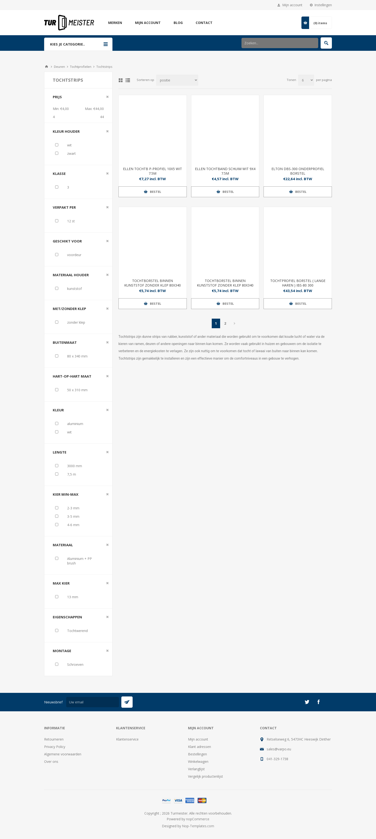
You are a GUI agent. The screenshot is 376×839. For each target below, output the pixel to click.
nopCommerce (197, 819)
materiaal (63, 544)
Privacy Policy (54, 746)
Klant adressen (199, 746)
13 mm (72, 597)
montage (62, 650)
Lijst (128, 80)
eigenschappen (67, 617)
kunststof (74, 288)
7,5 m (71, 474)
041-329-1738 (277, 759)
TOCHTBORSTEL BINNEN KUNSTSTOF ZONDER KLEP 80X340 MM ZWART (225, 285)
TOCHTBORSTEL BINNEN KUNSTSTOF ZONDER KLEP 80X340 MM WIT (152, 285)
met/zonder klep (69, 308)
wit (69, 145)
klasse (59, 173)
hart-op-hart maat (72, 376)
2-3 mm (73, 508)
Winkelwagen (198, 761)
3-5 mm (73, 516)
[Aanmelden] (92, 702)
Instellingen (323, 5)
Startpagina (46, 66)
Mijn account (292, 5)
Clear (107, 97)
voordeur (74, 255)
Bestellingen (197, 754)
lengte (59, 452)
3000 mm (74, 466)
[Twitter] (307, 702)
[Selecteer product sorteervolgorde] (177, 80)
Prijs (57, 96)
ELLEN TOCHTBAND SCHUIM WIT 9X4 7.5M (225, 171)
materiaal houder (71, 274)
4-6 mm (73, 525)
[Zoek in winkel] (279, 43)
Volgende (234, 323)
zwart (71, 153)
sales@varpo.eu (279, 749)
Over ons (51, 761)
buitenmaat (65, 342)
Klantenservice (127, 739)
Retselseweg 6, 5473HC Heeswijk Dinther (299, 739)
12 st (71, 221)
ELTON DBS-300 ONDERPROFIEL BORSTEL (297, 171)
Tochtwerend (77, 630)
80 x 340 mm (77, 356)
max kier (61, 583)
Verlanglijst (196, 769)
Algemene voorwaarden (62, 754)
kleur (58, 410)
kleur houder (66, 131)
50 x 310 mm (77, 390)
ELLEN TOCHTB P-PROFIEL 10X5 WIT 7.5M (152, 171)
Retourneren (54, 739)
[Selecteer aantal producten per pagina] (306, 80)
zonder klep (76, 322)
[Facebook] (318, 702)
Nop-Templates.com (198, 826)
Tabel (120, 80)
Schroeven (75, 664)
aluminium (75, 423)
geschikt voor (67, 241)
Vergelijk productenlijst (205, 776)
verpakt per (64, 207)
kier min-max (65, 494)
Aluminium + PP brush (79, 560)
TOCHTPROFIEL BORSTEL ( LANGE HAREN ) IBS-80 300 (297, 282)
